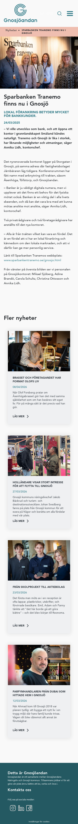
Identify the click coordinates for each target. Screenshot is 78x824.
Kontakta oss (19, 789)
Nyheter (11, 30)
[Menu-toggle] (70, 13)
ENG (49, 13)
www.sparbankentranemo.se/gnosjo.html (32, 260)
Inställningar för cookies (39, 821)
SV (42, 13)
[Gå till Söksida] (59, 13)
